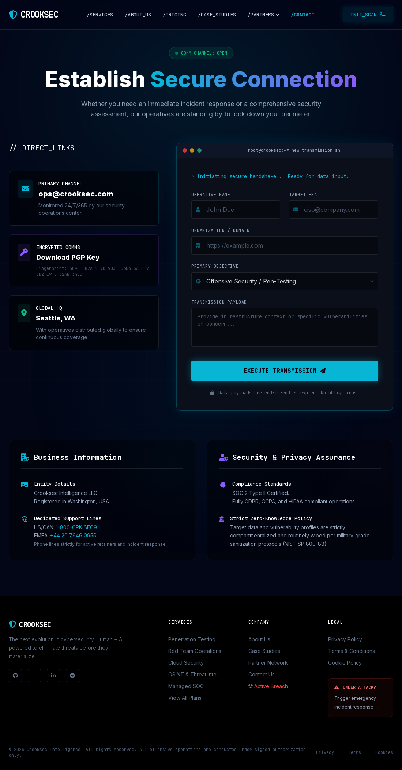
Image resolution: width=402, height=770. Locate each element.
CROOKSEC (39, 14)
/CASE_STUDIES (217, 14)
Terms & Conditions (351, 651)
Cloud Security (186, 663)
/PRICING (174, 14)
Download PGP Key (67, 257)
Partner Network (268, 663)
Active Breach (268, 686)
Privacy (325, 752)
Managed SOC (186, 686)
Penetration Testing (191, 639)
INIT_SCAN (368, 14)
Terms (354, 752)
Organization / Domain (220, 230)
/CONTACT (302, 14)
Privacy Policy (345, 639)
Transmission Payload (219, 302)
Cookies (384, 752)
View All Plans (185, 698)
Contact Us (261, 674)
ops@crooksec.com (75, 193)
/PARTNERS (263, 14)
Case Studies (264, 651)
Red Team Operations (194, 651)
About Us (259, 639)
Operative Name (210, 195)
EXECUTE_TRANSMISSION (285, 371)
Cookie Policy (345, 663)
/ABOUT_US (138, 14)
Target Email (305, 195)
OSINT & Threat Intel (193, 674)
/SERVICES (100, 14)
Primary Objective (214, 266)
